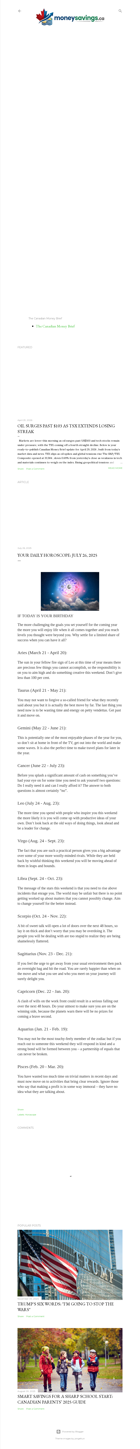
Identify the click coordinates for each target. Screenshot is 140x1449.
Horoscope (30, 1114)
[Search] (120, 10)
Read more (115, 468)
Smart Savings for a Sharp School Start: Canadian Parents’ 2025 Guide (65, 1399)
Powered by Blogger (70, 1431)
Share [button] (21, 468)
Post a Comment (35, 468)
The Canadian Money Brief (55, 326)
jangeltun (80, 1438)
